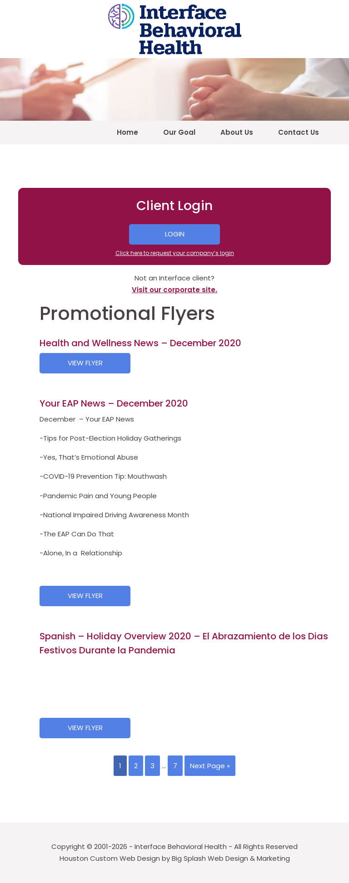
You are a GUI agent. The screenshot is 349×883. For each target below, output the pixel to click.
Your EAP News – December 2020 (114, 403)
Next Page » (210, 765)
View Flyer (85, 363)
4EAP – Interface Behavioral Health (174, 29)
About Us (236, 132)
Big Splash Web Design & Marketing (231, 858)
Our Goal (179, 132)
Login (174, 234)
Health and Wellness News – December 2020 (140, 343)
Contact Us (298, 132)
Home (127, 132)
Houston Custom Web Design (110, 858)
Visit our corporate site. (174, 289)
